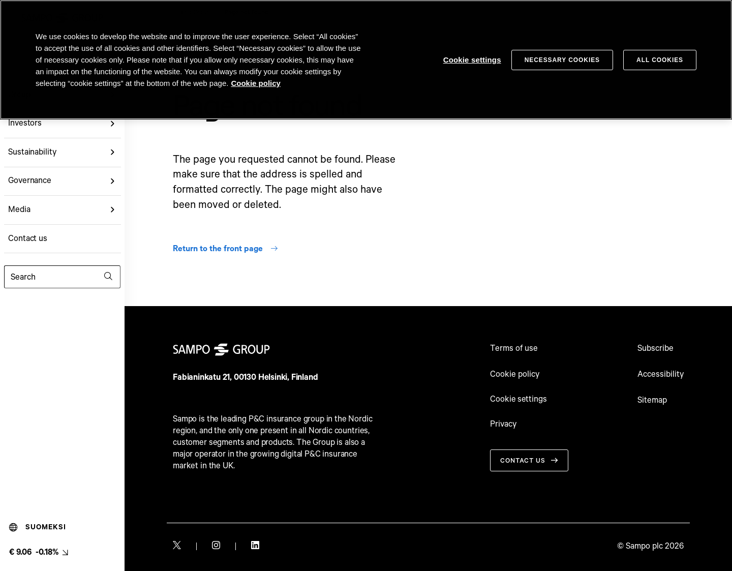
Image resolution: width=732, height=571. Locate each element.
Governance (29, 181)
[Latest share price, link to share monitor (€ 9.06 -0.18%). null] (38, 552)
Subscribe (655, 348)
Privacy (503, 426)
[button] (113, 123)
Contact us (27, 239)
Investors (25, 123)
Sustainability (32, 152)
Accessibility (660, 374)
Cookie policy (514, 374)
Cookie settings (519, 400)
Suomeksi (37, 527)
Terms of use (514, 348)
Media (19, 210)
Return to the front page (226, 249)
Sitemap (652, 400)
